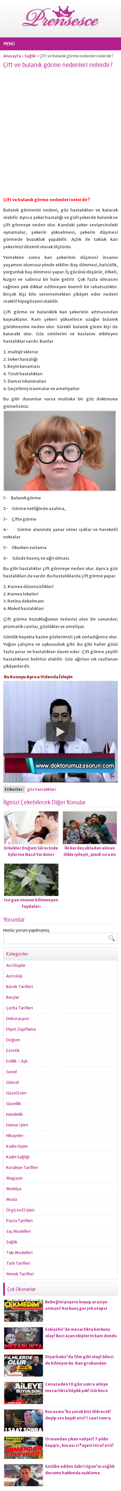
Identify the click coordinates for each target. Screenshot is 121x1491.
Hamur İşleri (17, 1125)
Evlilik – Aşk (17, 1061)
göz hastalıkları (41, 789)
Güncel (12, 1082)
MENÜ (9, 43)
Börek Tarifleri (19, 986)
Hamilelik (14, 1114)
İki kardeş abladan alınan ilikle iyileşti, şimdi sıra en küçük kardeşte (90, 854)
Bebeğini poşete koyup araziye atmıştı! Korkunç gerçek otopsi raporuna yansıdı (76, 1308)
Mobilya (13, 1188)
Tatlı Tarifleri (18, 1263)
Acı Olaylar (16, 965)
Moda (11, 1199)
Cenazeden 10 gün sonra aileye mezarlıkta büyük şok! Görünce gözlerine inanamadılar (76, 1390)
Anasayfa (12, 56)
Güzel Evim (16, 1093)
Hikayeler (15, 1135)
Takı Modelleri (19, 1252)
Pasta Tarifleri (19, 1220)
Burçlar (12, 997)
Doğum (13, 1039)
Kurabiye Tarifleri (22, 1167)
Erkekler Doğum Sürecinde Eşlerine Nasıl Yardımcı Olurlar (31, 854)
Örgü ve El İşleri (20, 1210)
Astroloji (14, 976)
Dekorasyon (17, 1018)
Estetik (13, 1050)
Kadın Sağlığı (18, 1156)
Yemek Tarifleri (20, 1273)
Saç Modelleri (18, 1231)
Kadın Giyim (17, 1146)
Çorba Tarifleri (19, 1007)
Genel (11, 1071)
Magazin (14, 1178)
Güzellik (13, 1103)
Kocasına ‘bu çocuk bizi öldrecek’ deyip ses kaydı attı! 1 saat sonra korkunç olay (78, 1418)
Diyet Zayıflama (21, 1029)
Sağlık (30, 56)
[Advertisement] (60, 135)
